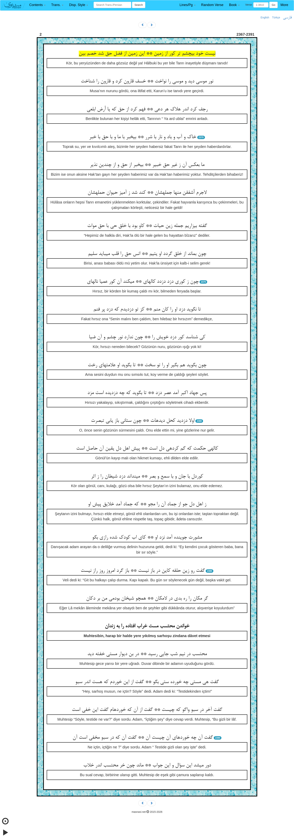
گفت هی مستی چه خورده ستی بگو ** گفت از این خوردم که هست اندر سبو (147, 682)
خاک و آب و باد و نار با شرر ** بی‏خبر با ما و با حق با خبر (142, 137)
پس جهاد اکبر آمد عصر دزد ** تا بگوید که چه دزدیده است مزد (147, 393)
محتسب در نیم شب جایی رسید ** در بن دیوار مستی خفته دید (147, 654)
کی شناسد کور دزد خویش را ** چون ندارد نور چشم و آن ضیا (147, 337)
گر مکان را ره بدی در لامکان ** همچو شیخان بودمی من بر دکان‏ (147, 599)
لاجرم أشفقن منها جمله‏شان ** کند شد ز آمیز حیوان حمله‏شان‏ (147, 193)
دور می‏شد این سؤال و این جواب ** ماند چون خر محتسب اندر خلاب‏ (147, 765)
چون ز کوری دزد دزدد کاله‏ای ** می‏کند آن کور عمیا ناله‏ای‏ (143, 282)
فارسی (287, 17)
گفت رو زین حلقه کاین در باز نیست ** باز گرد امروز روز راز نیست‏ (143, 571)
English (265, 17)
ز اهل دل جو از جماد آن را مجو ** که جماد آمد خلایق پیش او (147, 504)
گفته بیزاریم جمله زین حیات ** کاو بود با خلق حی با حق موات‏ (147, 226)
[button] (37, 5)
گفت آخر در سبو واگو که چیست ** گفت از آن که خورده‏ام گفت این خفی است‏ (147, 710)
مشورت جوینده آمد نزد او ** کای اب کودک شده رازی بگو (147, 538)
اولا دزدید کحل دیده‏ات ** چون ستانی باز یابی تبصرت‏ (142, 421)
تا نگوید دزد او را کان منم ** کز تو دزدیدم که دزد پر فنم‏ (147, 310)
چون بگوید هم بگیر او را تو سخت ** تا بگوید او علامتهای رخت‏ (147, 365)
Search (138, 4)
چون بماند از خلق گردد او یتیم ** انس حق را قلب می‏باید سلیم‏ (147, 254)
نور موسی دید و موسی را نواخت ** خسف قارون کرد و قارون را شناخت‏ (147, 81)
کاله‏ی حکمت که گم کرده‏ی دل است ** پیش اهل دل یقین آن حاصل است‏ (147, 449)
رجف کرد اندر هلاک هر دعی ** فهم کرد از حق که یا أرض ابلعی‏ (147, 109)
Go (273, 4)
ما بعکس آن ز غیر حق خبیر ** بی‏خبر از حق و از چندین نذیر (147, 165)
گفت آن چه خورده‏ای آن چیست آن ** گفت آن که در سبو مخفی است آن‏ (143, 738)
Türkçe (276, 17)
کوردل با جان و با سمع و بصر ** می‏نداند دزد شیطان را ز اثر (147, 477)
